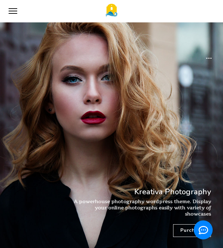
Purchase (192, 230)
